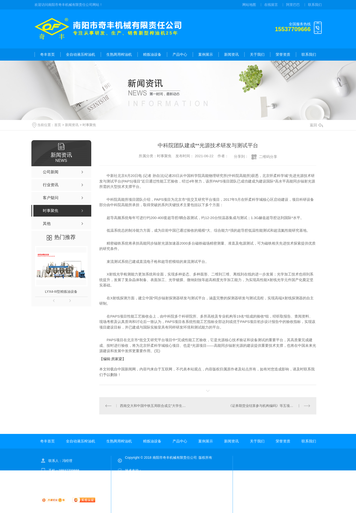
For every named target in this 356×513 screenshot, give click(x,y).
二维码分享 (268, 157)
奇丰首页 (47, 54)
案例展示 (205, 54)
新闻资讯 (231, 54)
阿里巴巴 (293, 5)
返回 (316, 125)
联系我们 (315, 5)
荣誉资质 (283, 54)
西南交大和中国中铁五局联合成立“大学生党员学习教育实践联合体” (153, 406)
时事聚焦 (89, 125)
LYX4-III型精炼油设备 (61, 291)
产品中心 (180, 54)
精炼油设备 (152, 54)
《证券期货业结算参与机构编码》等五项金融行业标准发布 (269, 406)
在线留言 (271, 5)
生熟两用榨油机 (119, 54)
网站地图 (249, 5)
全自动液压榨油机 (80, 54)
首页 (57, 125)
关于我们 (257, 54)
